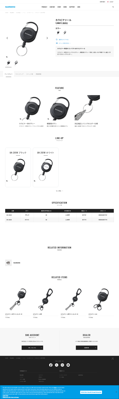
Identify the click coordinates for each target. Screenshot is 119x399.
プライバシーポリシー (82, 383)
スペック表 (29, 74)
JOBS (78, 7)
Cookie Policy (5, 396)
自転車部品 (80, 370)
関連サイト (62, 366)
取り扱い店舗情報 (42, 374)
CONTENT (52, 7)
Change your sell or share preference (11, 397)
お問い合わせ (41, 376)
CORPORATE (102, 1)
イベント (21, 372)
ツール (23, 12)
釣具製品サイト (23, 366)
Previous (7, 38)
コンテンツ (41, 370)
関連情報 (38, 74)
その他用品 (18, 12)
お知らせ (40, 372)
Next (47, 38)
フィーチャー (8, 74)
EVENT (59, 7)
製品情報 (12, 12)
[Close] (116, 392)
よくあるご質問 (23, 376)
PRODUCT (44, 7)
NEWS (65, 7)
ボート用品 (62, 372)
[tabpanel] (46, 167)
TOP (113, 13)
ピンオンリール (30, 12)
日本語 (6, 12)
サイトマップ (22, 383)
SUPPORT (72, 7)
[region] (59, 392)
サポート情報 (22, 374)
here (55, 387)
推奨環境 (51, 383)
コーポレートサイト (63, 370)
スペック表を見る (64, 43)
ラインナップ (19, 74)
